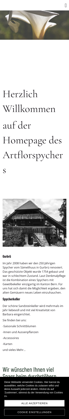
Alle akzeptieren (34, 403)
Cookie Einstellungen (34, 412)
